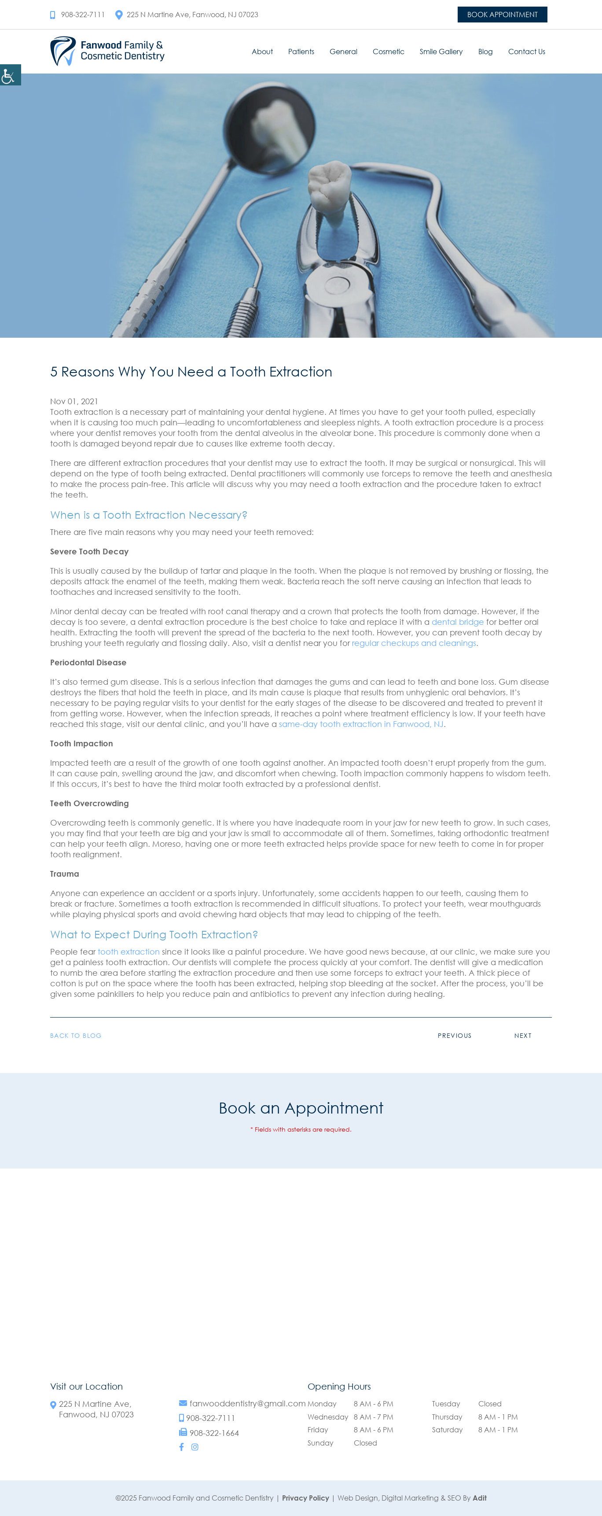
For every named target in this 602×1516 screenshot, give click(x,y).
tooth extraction (129, 951)
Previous (455, 1035)
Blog (485, 51)
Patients (301, 51)
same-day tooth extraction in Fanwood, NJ (361, 724)
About (262, 51)
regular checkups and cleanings (414, 643)
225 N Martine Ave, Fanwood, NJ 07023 (186, 14)
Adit (480, 1498)
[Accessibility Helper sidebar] (10, 74)
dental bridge (458, 622)
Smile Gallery (441, 51)
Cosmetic (388, 51)
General (343, 51)
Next (523, 1035)
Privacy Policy (305, 1498)
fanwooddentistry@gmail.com (248, 1403)
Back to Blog (76, 1036)
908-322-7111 (77, 14)
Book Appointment (502, 14)
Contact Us (526, 51)
